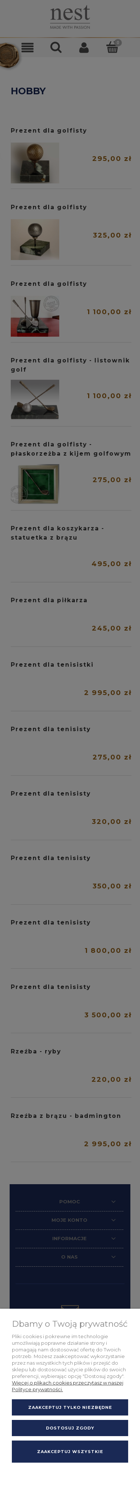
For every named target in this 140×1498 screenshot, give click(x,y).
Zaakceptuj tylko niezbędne (70, 1407)
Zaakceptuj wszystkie (70, 1451)
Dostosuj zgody (70, 1428)
